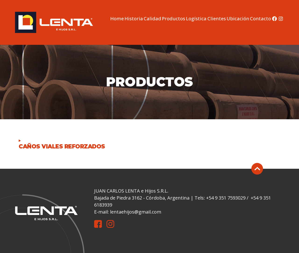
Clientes (216, 19)
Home (117, 19)
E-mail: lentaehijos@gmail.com (127, 212)
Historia (134, 19)
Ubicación (238, 19)
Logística (196, 19)
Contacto (260, 19)
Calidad (152, 19)
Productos (173, 19)
